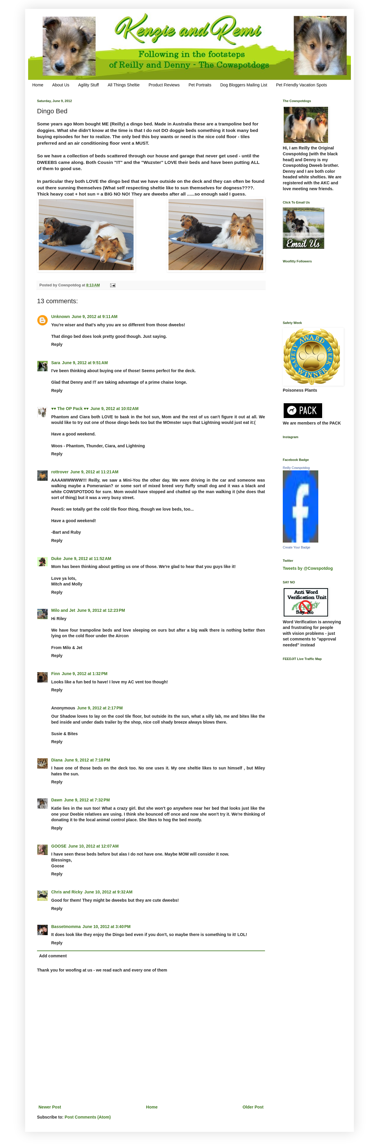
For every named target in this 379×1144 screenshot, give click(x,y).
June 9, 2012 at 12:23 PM (101, 610)
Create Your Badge (296, 547)
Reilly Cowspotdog (296, 467)
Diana (56, 760)
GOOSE (58, 846)
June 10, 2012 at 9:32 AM (108, 892)
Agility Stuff (88, 85)
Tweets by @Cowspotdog (308, 568)
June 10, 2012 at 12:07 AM (93, 846)
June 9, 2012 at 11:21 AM (94, 471)
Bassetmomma (66, 926)
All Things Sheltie (124, 85)
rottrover (59, 471)
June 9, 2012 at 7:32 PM (87, 800)
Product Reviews (164, 85)
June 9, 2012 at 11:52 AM (87, 558)
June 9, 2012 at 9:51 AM (85, 362)
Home (37, 85)
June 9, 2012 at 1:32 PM (84, 673)
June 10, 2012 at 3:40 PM (107, 926)
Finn (55, 673)
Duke (56, 558)
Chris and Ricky (67, 892)
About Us (60, 85)
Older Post (253, 1107)
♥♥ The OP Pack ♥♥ (70, 408)
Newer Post (49, 1107)
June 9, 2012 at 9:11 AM (95, 316)
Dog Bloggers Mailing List (243, 85)
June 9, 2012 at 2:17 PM (100, 708)
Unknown (60, 316)
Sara (55, 362)
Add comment (53, 955)
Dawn (56, 800)
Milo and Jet (63, 610)
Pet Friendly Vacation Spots (301, 85)
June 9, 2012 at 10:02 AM (114, 408)
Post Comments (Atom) (88, 1117)
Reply (56, 344)
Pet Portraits (200, 85)
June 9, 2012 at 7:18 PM (87, 760)
